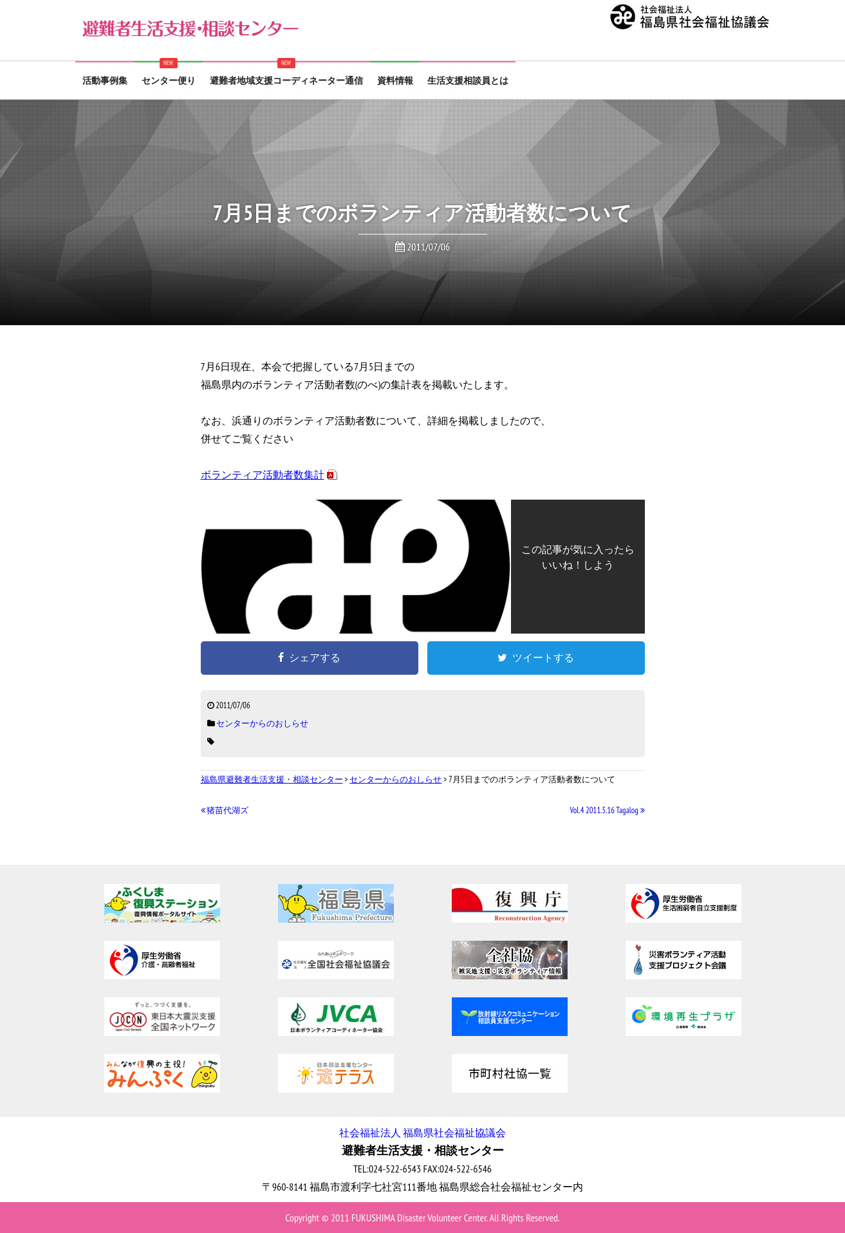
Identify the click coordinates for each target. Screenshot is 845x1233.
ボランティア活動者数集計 (262, 474)
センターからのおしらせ (262, 723)
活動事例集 (104, 80)
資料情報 (395, 80)
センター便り (169, 80)
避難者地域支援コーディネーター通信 (286, 80)
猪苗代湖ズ (225, 810)
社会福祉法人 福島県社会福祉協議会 (422, 1132)
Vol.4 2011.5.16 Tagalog (607, 810)
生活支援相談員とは (467, 80)
